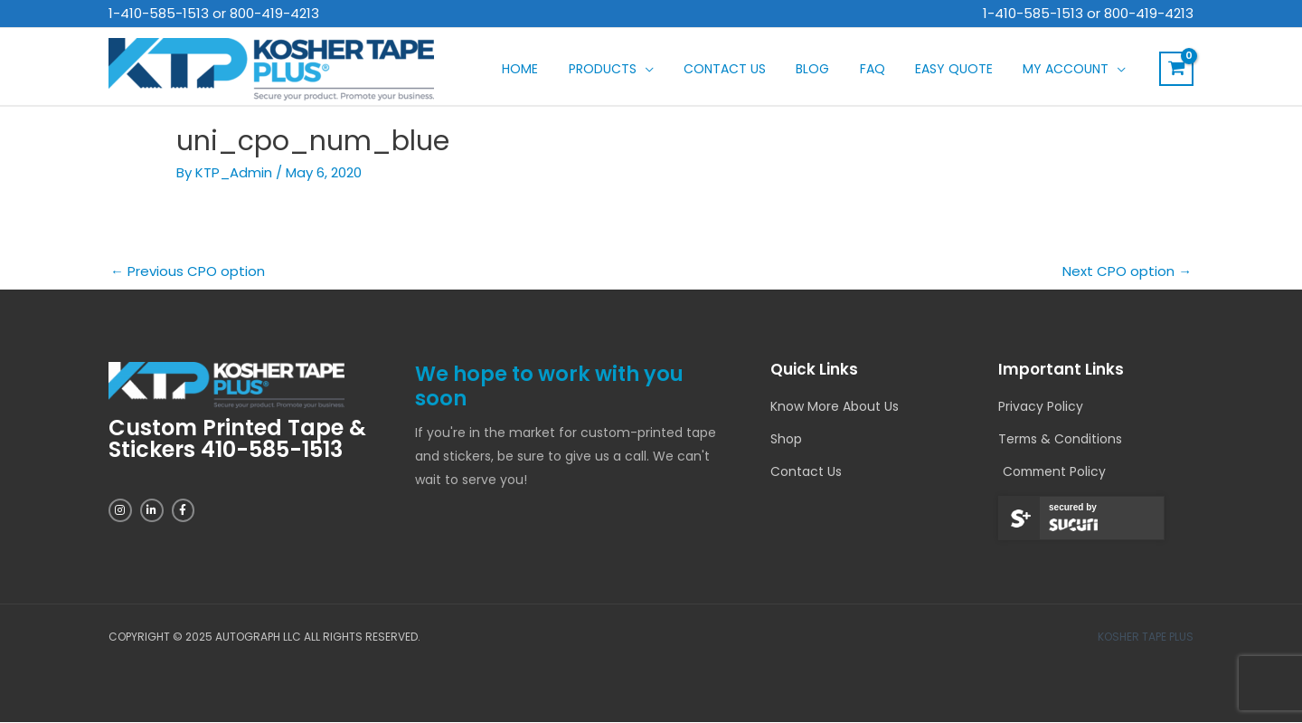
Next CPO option (1127, 271)
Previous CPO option (187, 271)
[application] (711, 69)
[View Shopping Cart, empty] (1176, 69)
